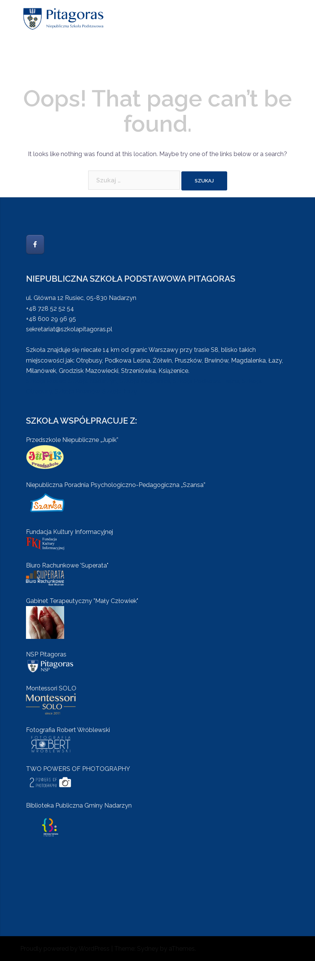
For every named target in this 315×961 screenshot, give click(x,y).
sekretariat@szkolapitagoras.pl (69, 329)
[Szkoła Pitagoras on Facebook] (35, 244)
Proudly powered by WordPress (65, 948)
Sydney (147, 948)
